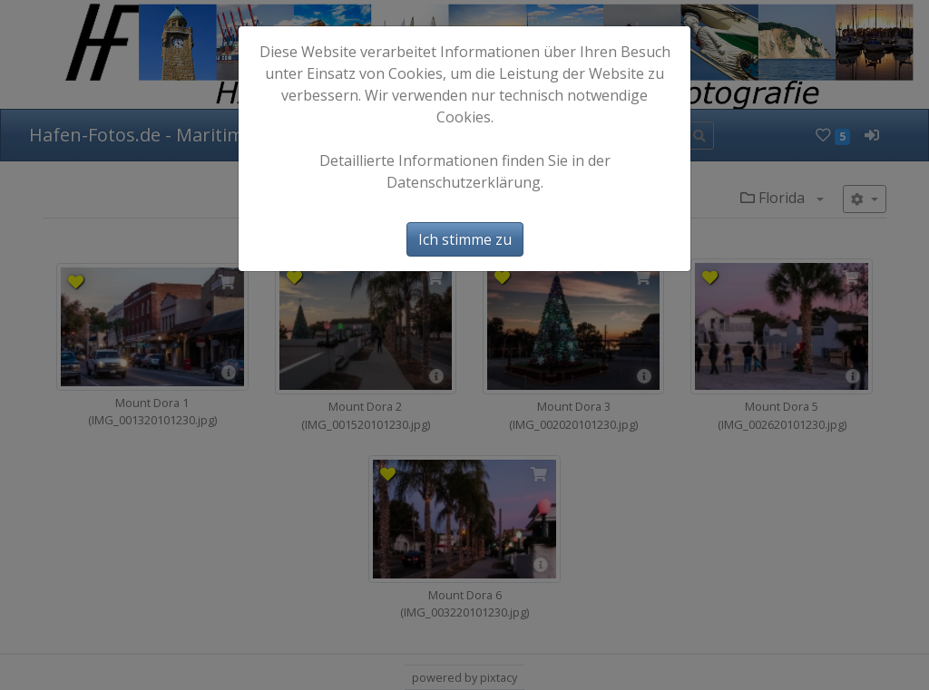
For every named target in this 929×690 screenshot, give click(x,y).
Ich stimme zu (465, 239)
